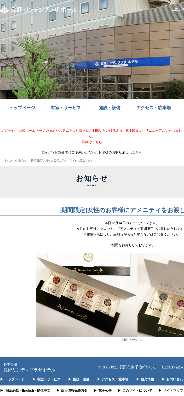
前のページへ (132, 339)
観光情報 (145, 379)
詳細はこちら (92, 142)
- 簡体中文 (43, 390)
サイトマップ (170, 390)
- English (27, 390)
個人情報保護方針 (72, 390)
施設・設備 (110, 107)
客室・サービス (66, 107)
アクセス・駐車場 (153, 107)
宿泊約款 (12, 390)
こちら (137, 152)
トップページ (22, 107)
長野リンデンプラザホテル (29, 367)
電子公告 (103, 390)
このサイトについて (135, 390)
